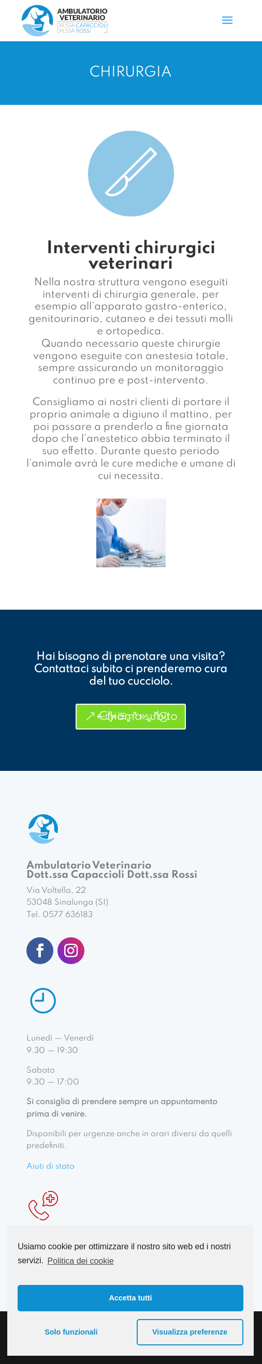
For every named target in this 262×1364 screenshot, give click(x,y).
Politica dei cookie (81, 1261)
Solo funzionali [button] (71, 1332)
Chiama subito (138, 716)
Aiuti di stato (50, 1167)
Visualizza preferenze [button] (189, 1332)
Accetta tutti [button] (130, 1298)
